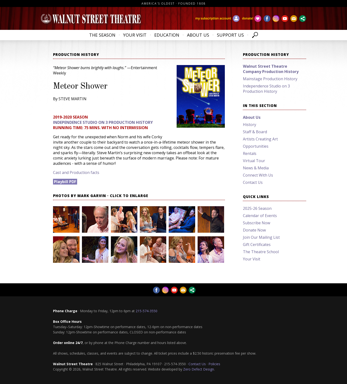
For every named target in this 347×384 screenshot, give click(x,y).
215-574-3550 (146, 311)
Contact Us (253, 182)
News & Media (256, 168)
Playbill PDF (65, 181)
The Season (102, 35)
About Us (198, 35)
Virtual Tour (254, 160)
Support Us (230, 35)
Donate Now (254, 230)
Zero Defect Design (198, 369)
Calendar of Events (260, 215)
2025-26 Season (257, 208)
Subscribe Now (256, 222)
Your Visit (135, 35)
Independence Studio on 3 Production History (103, 122)
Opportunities (255, 146)
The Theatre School (261, 251)
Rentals (249, 153)
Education (166, 35)
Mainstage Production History (270, 78)
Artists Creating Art (260, 139)
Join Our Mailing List (261, 237)
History (249, 124)
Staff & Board (255, 131)
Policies (214, 364)
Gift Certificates (257, 244)
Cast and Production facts (76, 172)
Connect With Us (258, 175)
